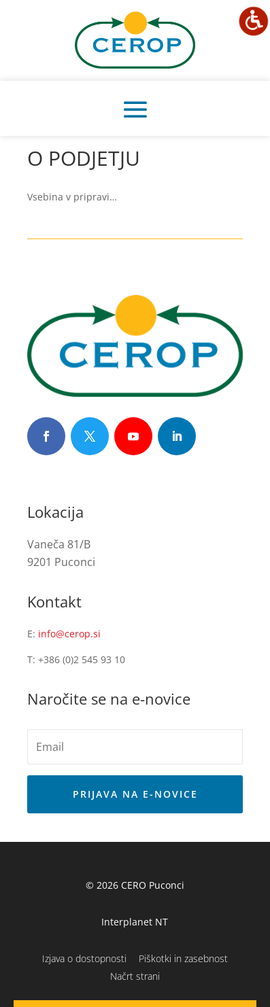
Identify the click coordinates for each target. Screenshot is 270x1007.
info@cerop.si (69, 633)
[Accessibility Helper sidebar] (253, 21)
